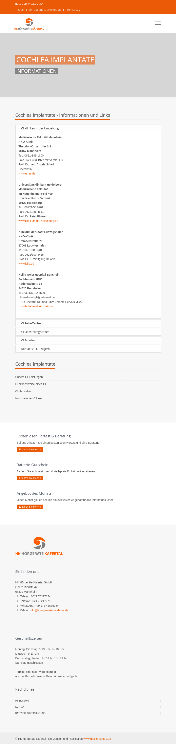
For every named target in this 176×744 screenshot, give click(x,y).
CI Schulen (27, 340)
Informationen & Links (29, 398)
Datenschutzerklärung (45, 10)
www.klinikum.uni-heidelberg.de (38, 220)
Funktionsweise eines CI (30, 384)
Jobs (21, 10)
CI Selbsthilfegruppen (34, 332)
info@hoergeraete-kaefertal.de (49, 610)
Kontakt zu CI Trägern (34, 349)
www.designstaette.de (97, 738)
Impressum (73, 10)
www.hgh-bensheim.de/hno (36, 306)
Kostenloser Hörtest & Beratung (44, 436)
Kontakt (20, 707)
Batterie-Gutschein (32, 464)
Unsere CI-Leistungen (29, 377)
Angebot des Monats (34, 493)
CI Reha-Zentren (31, 323)
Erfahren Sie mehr (30, 449)
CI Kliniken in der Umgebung (39, 128)
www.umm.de (27, 173)
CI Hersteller (23, 391)
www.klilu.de (26, 263)
